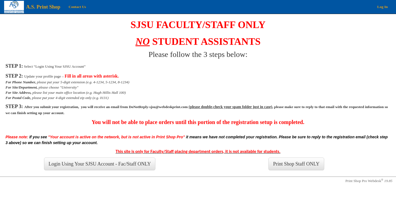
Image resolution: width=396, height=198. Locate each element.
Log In (382, 7)
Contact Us (77, 7)
